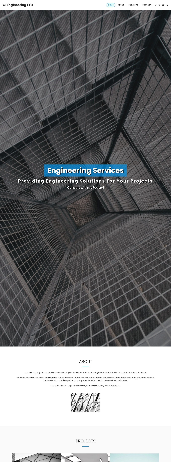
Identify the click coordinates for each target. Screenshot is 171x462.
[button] (155, 5)
